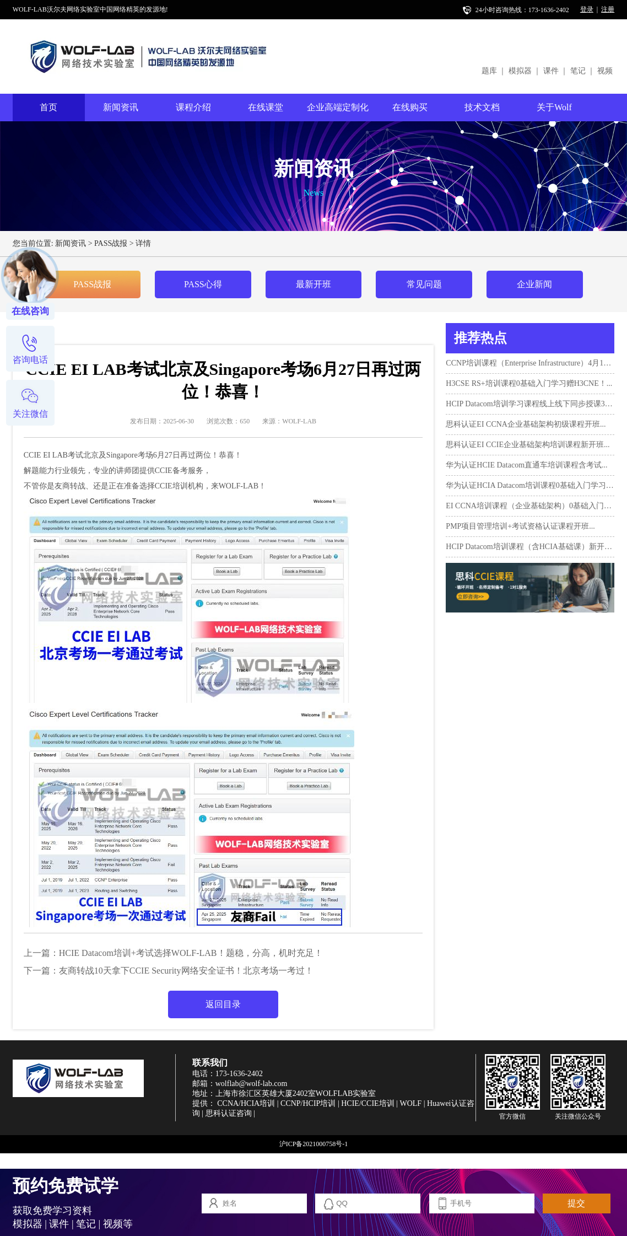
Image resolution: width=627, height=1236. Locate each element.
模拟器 (520, 71)
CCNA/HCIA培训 (246, 1103)
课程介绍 (193, 107)
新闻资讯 (120, 107)
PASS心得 (203, 284)
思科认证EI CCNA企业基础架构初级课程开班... (526, 424)
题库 (489, 71)
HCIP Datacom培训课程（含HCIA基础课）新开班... (530, 546)
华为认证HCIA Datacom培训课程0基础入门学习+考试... (530, 485)
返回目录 (223, 1004)
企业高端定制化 (338, 107)
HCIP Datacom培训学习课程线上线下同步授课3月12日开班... (530, 404)
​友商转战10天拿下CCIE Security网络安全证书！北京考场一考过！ (186, 970)
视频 (605, 71)
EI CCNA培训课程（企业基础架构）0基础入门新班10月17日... (530, 506)
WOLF (410, 1103)
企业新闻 (534, 284)
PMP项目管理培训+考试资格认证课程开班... (520, 526)
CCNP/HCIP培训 (308, 1103)
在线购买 (410, 107)
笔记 (578, 71)
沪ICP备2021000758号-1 (313, 1144)
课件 (551, 71)
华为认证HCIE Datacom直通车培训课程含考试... (526, 465)
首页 (48, 107)
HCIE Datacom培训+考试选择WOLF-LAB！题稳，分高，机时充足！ (191, 953)
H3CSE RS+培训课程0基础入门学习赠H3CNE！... (529, 383)
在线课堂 (265, 107)
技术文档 (482, 107)
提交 (576, 1203)
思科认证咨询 (229, 1113)
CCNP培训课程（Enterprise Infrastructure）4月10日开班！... (530, 363)
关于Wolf (554, 107)
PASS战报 (110, 243)
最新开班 (313, 284)
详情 (143, 243)
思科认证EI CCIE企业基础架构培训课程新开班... (527, 444)
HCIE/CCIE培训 (367, 1103)
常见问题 (424, 284)
